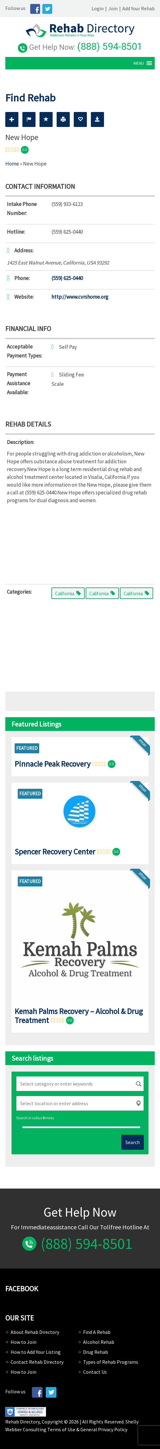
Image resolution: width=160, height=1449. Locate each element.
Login (98, 8)
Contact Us (95, 1372)
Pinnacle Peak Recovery (53, 764)
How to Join (23, 1342)
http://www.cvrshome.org (79, 296)
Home (12, 163)
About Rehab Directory (35, 1332)
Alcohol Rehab (98, 1342)
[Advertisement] (80, 542)
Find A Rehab (97, 1332)
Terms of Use (61, 1429)
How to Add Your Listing (36, 1352)
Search (132, 1142)
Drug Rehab (95, 1352)
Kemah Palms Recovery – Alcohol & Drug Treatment (79, 1015)
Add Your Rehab (138, 8)
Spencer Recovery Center (55, 851)
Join (113, 8)
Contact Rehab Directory (37, 1362)
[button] (139, 63)
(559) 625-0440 (67, 278)
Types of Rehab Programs (110, 1362)
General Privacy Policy (103, 1429)
